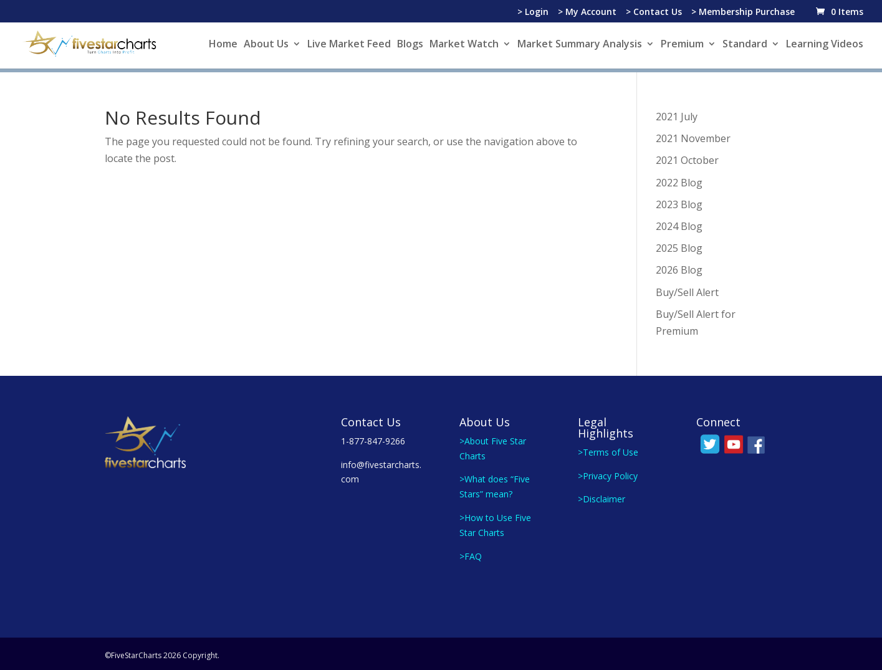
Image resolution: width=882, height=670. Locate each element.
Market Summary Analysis (579, 44)
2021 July (676, 113)
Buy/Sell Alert (687, 289)
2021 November (693, 135)
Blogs (410, 44)
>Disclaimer (601, 496)
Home (223, 44)
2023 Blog (679, 201)
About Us (266, 44)
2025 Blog (679, 245)
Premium (682, 44)
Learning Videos (824, 44)
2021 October (687, 157)
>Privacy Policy (608, 473)
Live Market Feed (349, 44)
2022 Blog (679, 179)
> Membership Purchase (743, 12)
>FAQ (470, 553)
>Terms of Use (608, 449)
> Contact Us (654, 12)
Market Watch (464, 44)
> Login (533, 12)
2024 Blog (679, 223)
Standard (744, 44)
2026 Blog (679, 267)
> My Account (587, 12)
